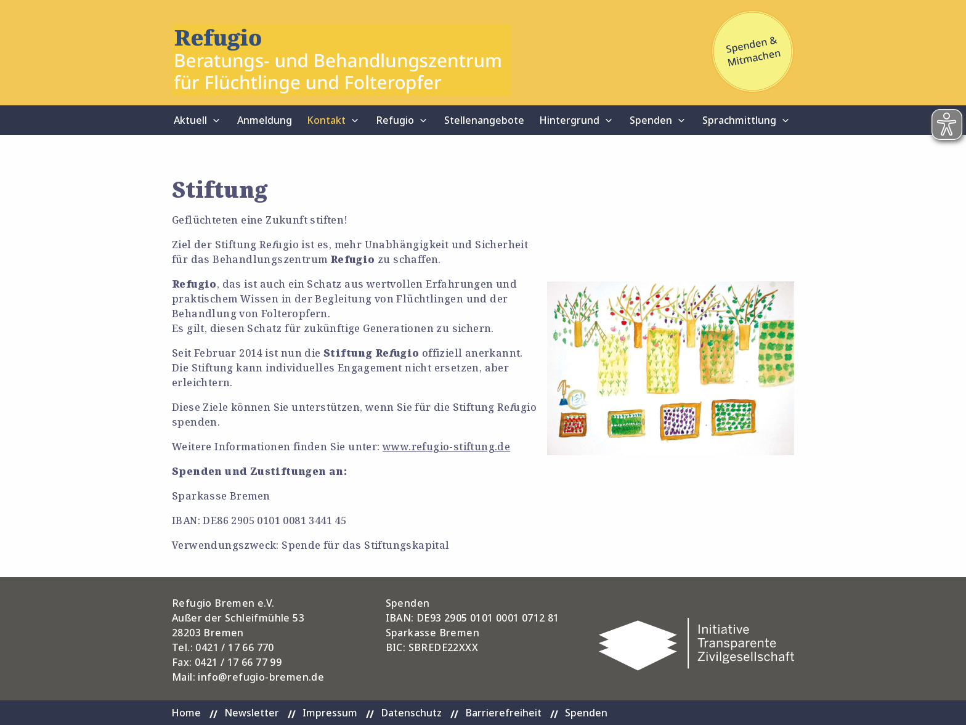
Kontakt (326, 120)
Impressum (329, 713)
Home (186, 713)
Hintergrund (569, 120)
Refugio (395, 120)
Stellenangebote (484, 120)
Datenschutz (411, 713)
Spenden (651, 120)
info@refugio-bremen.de (261, 677)
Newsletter (251, 713)
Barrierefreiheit (503, 713)
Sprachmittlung (739, 120)
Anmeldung (264, 120)
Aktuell (190, 120)
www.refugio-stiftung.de (446, 446)
